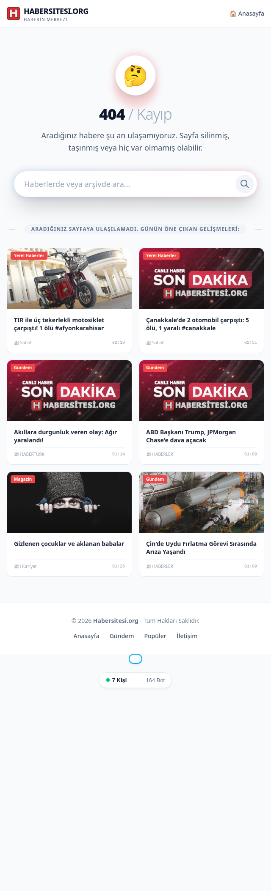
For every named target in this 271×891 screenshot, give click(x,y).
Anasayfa (87, 636)
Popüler (155, 636)
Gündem (122, 636)
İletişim (187, 636)
